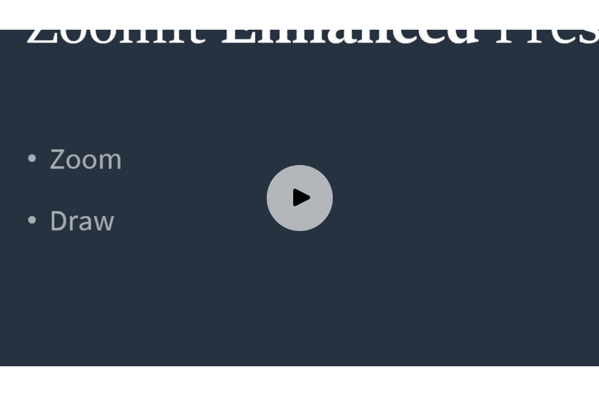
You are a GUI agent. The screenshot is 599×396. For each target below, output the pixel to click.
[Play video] (300, 198)
